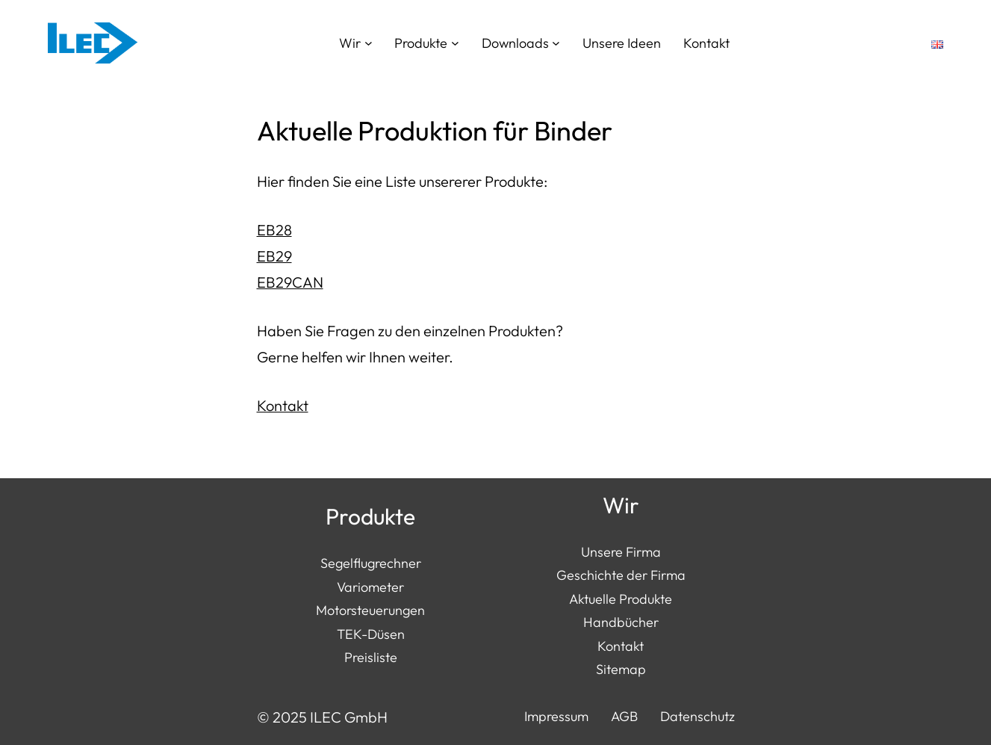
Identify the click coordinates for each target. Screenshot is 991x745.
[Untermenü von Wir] (368, 43)
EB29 (274, 256)
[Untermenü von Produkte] (455, 43)
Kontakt (282, 405)
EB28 (274, 229)
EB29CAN (290, 282)
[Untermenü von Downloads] (556, 43)
